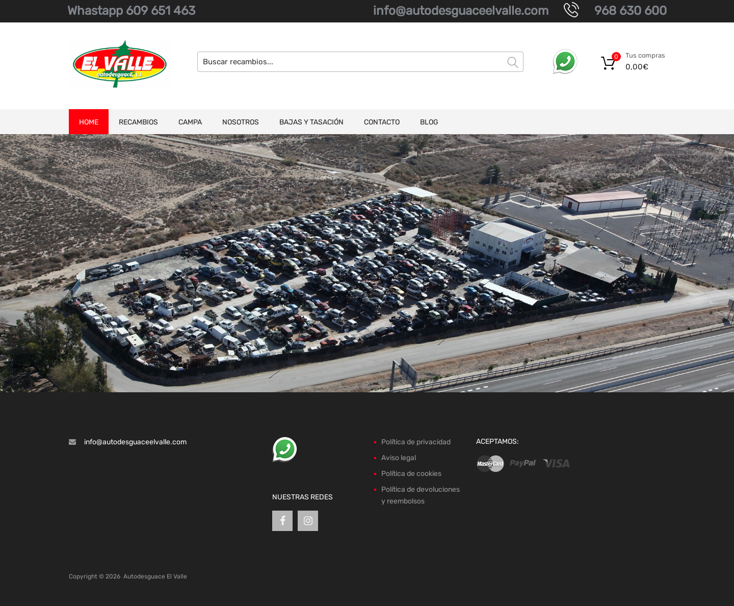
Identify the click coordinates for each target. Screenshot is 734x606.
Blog (429, 122)
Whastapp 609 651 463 (131, 11)
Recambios (138, 122)
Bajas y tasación (311, 122)
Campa (190, 122)
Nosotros (240, 122)
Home (88, 122)
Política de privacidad (416, 442)
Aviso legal (398, 457)
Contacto (382, 122)
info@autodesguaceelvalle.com (460, 11)
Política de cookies (411, 473)
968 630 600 (630, 11)
